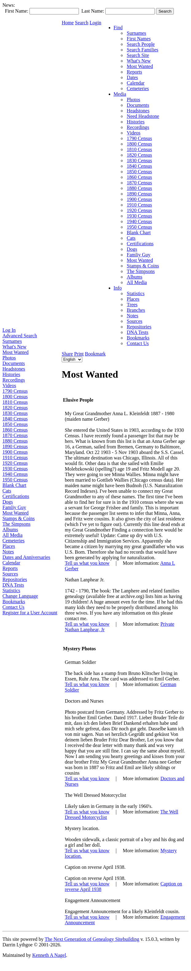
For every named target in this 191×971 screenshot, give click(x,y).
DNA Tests (13, 585)
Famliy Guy (14, 507)
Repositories (14, 579)
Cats (6, 490)
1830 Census (15, 413)
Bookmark (95, 353)
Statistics (11, 590)
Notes (8, 551)
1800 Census (15, 396)
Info (118, 288)
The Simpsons (16, 524)
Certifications (15, 496)
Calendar (11, 562)
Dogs (7, 501)
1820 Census (15, 407)
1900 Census (15, 452)
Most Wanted (15, 352)
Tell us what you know (87, 563)
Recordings (13, 380)
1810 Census (15, 402)
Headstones (13, 368)
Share (67, 353)
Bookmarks (13, 601)
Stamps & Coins (18, 518)
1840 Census (15, 418)
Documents (13, 363)
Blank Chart (14, 485)
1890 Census (15, 446)
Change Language (20, 596)
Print (79, 353)
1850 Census (15, 424)
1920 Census (15, 463)
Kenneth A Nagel (49, 955)
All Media (12, 535)
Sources (10, 573)
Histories (11, 374)
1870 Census (15, 435)
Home (68, 22)
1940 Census (15, 474)
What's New (14, 346)
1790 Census (15, 391)
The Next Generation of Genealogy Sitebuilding (92, 939)
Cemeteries (13, 540)
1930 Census (15, 468)
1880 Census (15, 440)
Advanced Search (19, 335)
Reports (10, 568)
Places (8, 546)
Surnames (12, 341)
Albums (10, 529)
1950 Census (15, 479)
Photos (9, 357)
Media (120, 94)
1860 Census (15, 429)
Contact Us (13, 607)
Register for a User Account (29, 612)
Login (95, 22)
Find (118, 27)
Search (81, 22)
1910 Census (15, 457)
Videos (9, 385)
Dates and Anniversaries (26, 557)
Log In (9, 330)
